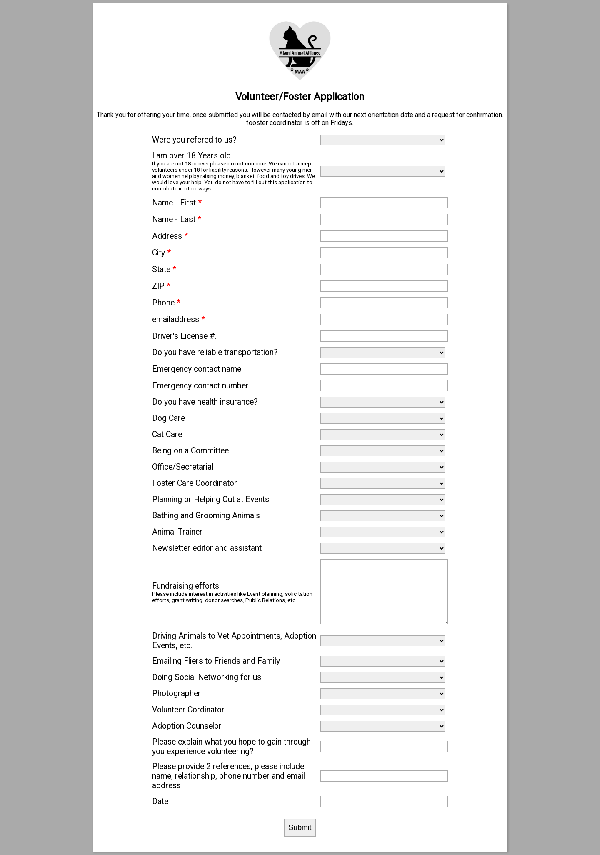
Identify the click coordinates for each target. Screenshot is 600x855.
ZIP (161, 286)
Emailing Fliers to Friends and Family (216, 661)
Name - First (177, 203)
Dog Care (168, 418)
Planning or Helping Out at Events (210, 499)
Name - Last (176, 219)
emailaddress (178, 319)
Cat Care (167, 434)
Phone (166, 303)
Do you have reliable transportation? (215, 352)
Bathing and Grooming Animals (206, 515)
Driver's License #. (184, 336)
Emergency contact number (200, 385)
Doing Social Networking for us (206, 677)
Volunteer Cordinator (188, 710)
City (161, 253)
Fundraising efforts (185, 586)
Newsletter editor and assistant (207, 548)
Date (160, 801)
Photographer (176, 693)
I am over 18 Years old (191, 155)
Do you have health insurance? (205, 402)
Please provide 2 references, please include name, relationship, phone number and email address (228, 776)
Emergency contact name (196, 369)
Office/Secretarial (182, 467)
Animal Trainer (177, 532)
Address (170, 236)
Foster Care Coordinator (194, 483)
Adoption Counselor (187, 726)
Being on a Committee (190, 450)
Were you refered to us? (194, 140)
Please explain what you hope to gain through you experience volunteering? (231, 746)
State (164, 269)
